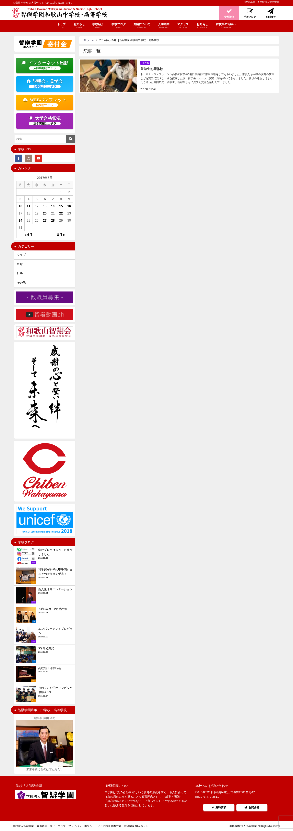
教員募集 (250, 2)
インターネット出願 (45, 65)
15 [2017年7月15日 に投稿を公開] (61, 206)
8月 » (61, 234)
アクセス (183, 26)
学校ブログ (119, 26)
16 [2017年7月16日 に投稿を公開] (69, 206)
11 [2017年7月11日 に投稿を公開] (28, 206)
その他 (145, 63)
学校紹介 (98, 26)
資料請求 (218, 807)
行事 (20, 273)
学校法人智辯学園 (269, 2)
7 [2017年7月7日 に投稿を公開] (53, 199)
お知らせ (79, 26)
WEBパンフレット (45, 102)
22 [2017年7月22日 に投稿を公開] (61, 213)
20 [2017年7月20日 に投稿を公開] (45, 213)
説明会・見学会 (45, 83)
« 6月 (28, 234)
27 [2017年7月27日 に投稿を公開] (45, 220)
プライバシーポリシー (81, 826)
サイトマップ (58, 826)
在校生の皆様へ (226, 26)
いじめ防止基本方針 (109, 826)
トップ (61, 26)
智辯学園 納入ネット (136, 826)
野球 (20, 264)
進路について (141, 26)
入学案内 (163, 26)
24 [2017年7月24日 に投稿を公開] (20, 220)
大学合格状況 (45, 120)
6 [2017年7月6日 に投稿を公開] (45, 199)
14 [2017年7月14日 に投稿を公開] (53, 206)
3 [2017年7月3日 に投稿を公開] (20, 199)
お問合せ (202, 26)
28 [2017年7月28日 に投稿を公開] (53, 220)
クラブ (21, 254)
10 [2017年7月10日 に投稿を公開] (20, 206)
